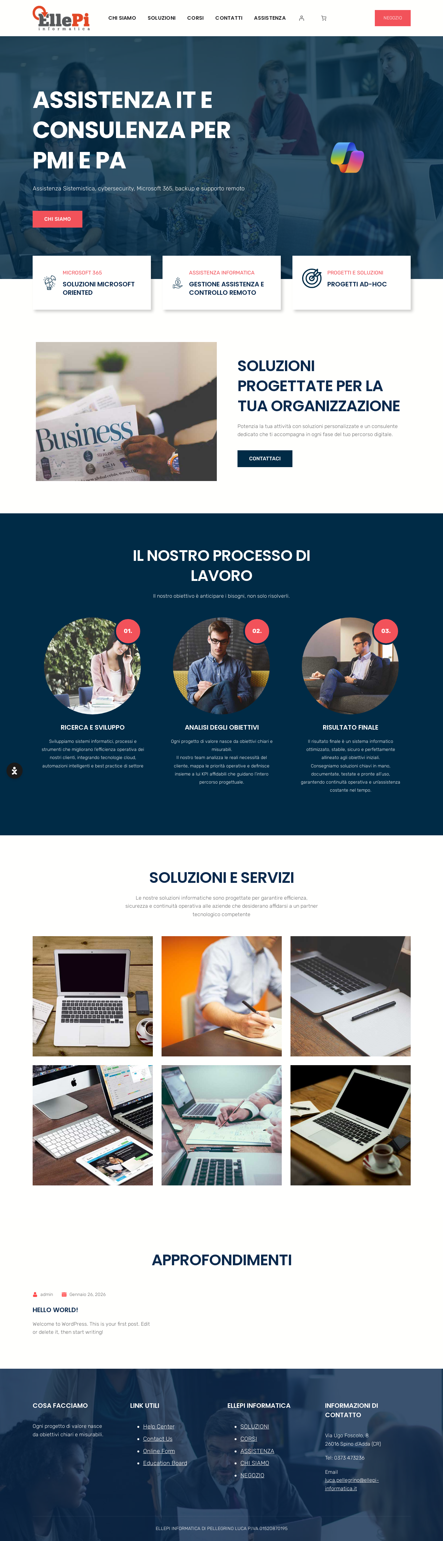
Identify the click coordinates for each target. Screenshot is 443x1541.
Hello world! (55, 1310)
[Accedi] (301, 18)
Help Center (158, 1426)
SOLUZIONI (254, 1426)
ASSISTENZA (257, 1451)
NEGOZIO (393, 18)
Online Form (159, 1451)
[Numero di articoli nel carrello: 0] (323, 18)
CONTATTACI (265, 458)
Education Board (165, 1463)
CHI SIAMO (57, 219)
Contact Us (157, 1438)
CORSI (248, 1438)
